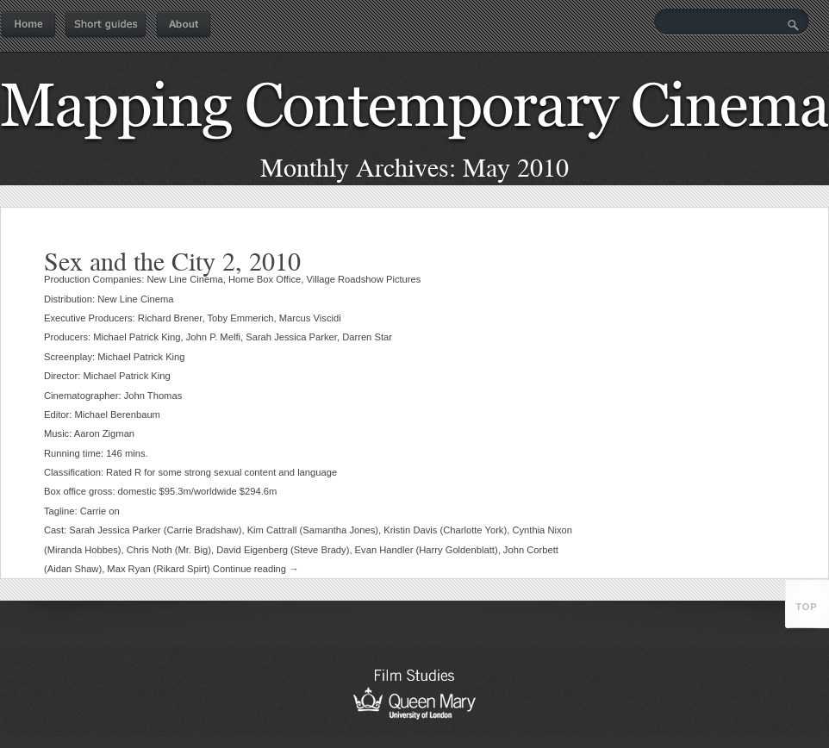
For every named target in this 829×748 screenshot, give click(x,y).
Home (28, 25)
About (183, 25)
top (806, 607)
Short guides (105, 25)
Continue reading (256, 569)
